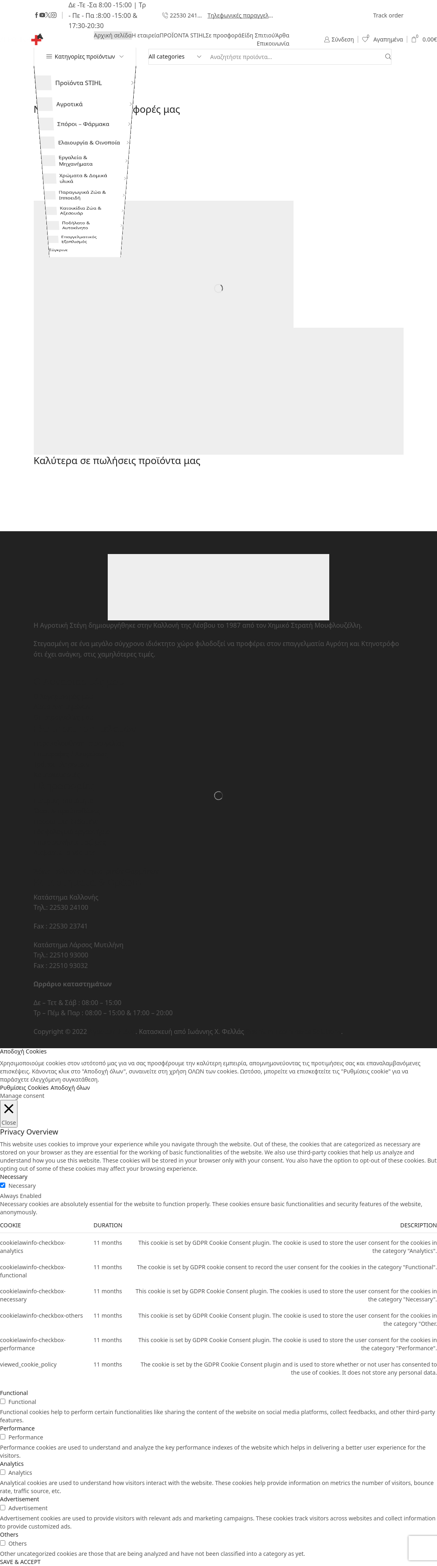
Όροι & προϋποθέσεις (67, 810)
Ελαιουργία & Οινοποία (79, 157)
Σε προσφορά (223, 35)
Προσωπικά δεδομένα (67, 821)
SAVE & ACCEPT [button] (20, 1562)
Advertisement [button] (19, 1499)
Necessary (22, 1185)
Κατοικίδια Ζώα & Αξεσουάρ (70, 263)
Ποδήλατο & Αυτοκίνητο (62, 290)
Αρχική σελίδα (113, 35)
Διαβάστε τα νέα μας (65, 852)
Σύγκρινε (47, 338)
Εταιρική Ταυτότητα (64, 800)
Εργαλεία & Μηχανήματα (64, 183)
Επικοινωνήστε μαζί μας (70, 842)
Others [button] (9, 1534)
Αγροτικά (58, 109)
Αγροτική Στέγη (112, 1031)
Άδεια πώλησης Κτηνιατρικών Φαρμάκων (96, 871)
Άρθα (282, 35)
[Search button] (388, 56)
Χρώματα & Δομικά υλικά (73, 210)
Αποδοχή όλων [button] (70, 1087)
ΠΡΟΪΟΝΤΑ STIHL (183, 35)
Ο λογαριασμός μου (63, 696)
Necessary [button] (13, 1177)
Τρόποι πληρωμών (62, 764)
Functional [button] (14, 1393)
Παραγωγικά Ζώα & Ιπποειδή (72, 236)
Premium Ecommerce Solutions (293, 1031)
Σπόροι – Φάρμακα (73, 133)
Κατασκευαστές (57, 774)
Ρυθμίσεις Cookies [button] (24, 1087)
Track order (388, 15)
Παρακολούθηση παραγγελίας (79, 743)
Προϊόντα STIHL (68, 84)
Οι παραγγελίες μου (63, 717)
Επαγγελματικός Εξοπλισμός (67, 316)
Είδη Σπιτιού (258, 35)
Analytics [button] (12, 1463)
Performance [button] (17, 1428)
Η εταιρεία (146, 35)
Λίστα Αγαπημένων (62, 706)
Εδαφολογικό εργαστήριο (72, 831)
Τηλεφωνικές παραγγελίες (241, 15)
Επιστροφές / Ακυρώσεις (71, 753)
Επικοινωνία (273, 43)
